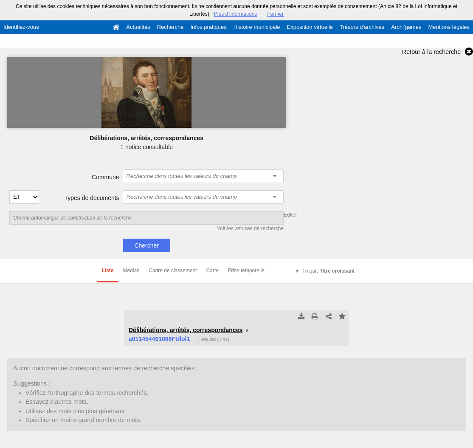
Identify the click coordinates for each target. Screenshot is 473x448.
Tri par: (328, 271)
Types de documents (91, 197)
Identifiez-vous (21, 27)
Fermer (275, 14)
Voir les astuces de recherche (250, 228)
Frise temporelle (246, 270)
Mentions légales (449, 27)
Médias (131, 270)
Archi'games (406, 27)
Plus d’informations (235, 14)
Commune (105, 177)
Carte (212, 270)
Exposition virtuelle (310, 27)
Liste (108, 270)
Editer (290, 215)
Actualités (138, 27)
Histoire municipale (257, 27)
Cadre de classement (173, 270)
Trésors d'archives (362, 27)
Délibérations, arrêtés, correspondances (185, 330)
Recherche (170, 27)
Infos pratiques (209, 27)
